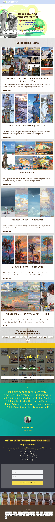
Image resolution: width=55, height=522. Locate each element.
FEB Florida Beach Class (28, 22)
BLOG (38, 31)
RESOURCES (26, 31)
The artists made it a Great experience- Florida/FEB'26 (27, 80)
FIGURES (45, 337)
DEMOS (15, 31)
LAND (21, 337)
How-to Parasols (27, 172)
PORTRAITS (45, 515)
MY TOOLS (32, 31)
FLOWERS (50, 337)
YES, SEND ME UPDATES (27, 483)
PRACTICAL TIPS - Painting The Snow (27, 125)
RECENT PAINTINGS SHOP (10, 33)
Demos (36, 25)
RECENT (28, 339)
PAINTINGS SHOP (20, 515)
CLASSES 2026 (9, 31)
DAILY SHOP (38, 515)
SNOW (34, 337)
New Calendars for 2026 (28, 27)
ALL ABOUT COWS (48, 513)
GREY (17, 337)
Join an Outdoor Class (25, 25)
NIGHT (25, 337)
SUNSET (7, 337)
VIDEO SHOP (27, 378)
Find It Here (28, 430)
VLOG (42, 31)
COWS (30, 337)
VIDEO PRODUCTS (21, 33)
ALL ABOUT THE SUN (10, 515)
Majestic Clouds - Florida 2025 (27, 219)
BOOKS (20, 31)
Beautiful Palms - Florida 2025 (27, 266)
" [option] (27, 409)
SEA (3, 337)
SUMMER (39, 337)
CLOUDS (12, 337)
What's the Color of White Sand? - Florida (27, 313)
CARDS (51, 515)
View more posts (26, 331)
